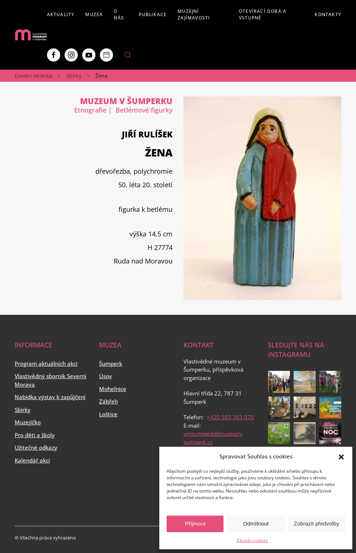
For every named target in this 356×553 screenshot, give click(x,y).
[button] (341, 456)
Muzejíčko (28, 422)
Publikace (153, 14)
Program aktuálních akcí (46, 363)
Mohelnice (112, 388)
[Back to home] (31, 34)
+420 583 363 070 (230, 417)
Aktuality (61, 14)
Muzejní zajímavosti (194, 14)
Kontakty (328, 14)
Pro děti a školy (35, 435)
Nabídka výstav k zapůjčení (50, 397)
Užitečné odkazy (36, 447)
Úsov (105, 376)
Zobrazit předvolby (316, 523)
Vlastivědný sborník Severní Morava (50, 380)
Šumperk (110, 363)
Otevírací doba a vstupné (262, 14)
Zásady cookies (252, 540)
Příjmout (195, 523)
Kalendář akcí (32, 460)
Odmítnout (256, 523)
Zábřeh (108, 401)
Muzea (94, 14)
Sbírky (73, 75)
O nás (119, 14)
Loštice (108, 414)
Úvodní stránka (33, 75)
